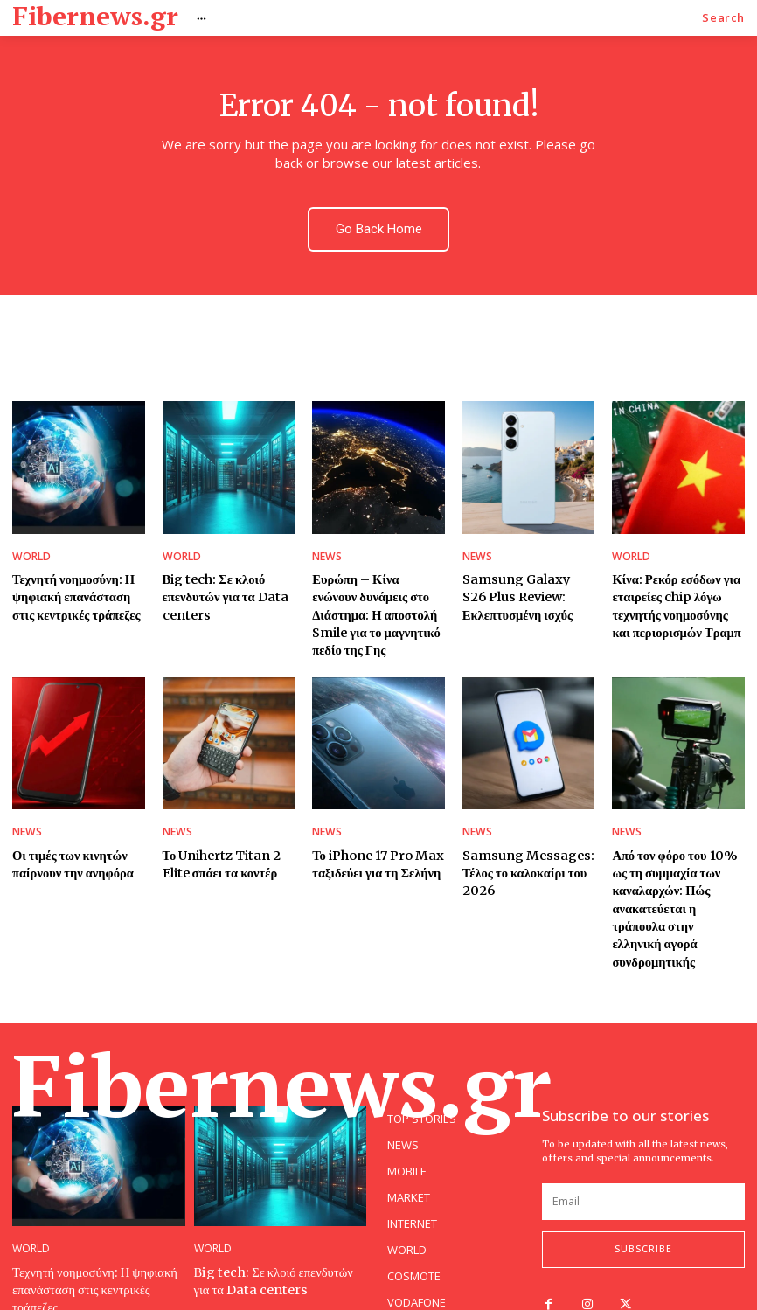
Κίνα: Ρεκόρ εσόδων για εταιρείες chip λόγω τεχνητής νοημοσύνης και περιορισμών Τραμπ (673, 590)
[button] (723, 18)
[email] (643, 1134)
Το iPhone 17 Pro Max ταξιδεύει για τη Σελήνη (372, 824)
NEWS (325, 546)
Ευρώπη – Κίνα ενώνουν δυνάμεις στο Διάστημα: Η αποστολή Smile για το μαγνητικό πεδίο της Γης (375, 590)
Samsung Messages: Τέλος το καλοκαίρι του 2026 (521, 832)
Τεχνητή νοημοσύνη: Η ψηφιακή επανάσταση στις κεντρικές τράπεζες (76, 582)
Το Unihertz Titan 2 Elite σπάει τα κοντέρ (217, 824)
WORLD (29, 546)
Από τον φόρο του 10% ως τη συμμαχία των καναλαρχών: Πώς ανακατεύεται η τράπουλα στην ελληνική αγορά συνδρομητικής (676, 856)
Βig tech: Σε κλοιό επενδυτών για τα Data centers (219, 582)
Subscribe (643, 1182)
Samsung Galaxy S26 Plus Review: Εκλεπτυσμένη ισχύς (523, 582)
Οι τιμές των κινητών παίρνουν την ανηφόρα (67, 824)
